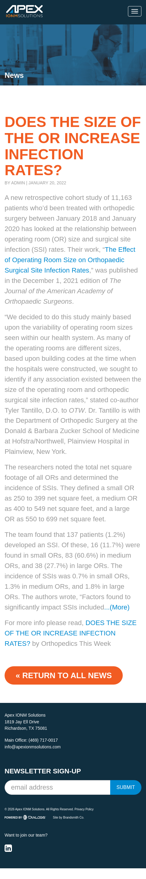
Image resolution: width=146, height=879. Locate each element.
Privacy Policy (84, 809)
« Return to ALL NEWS (64, 675)
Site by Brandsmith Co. (68, 817)
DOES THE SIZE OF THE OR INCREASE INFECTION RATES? (71, 633)
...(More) (116, 607)
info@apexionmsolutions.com (33, 746)
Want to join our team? (26, 835)
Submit (126, 787)
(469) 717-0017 (43, 740)
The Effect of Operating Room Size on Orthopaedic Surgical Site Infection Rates (70, 260)
